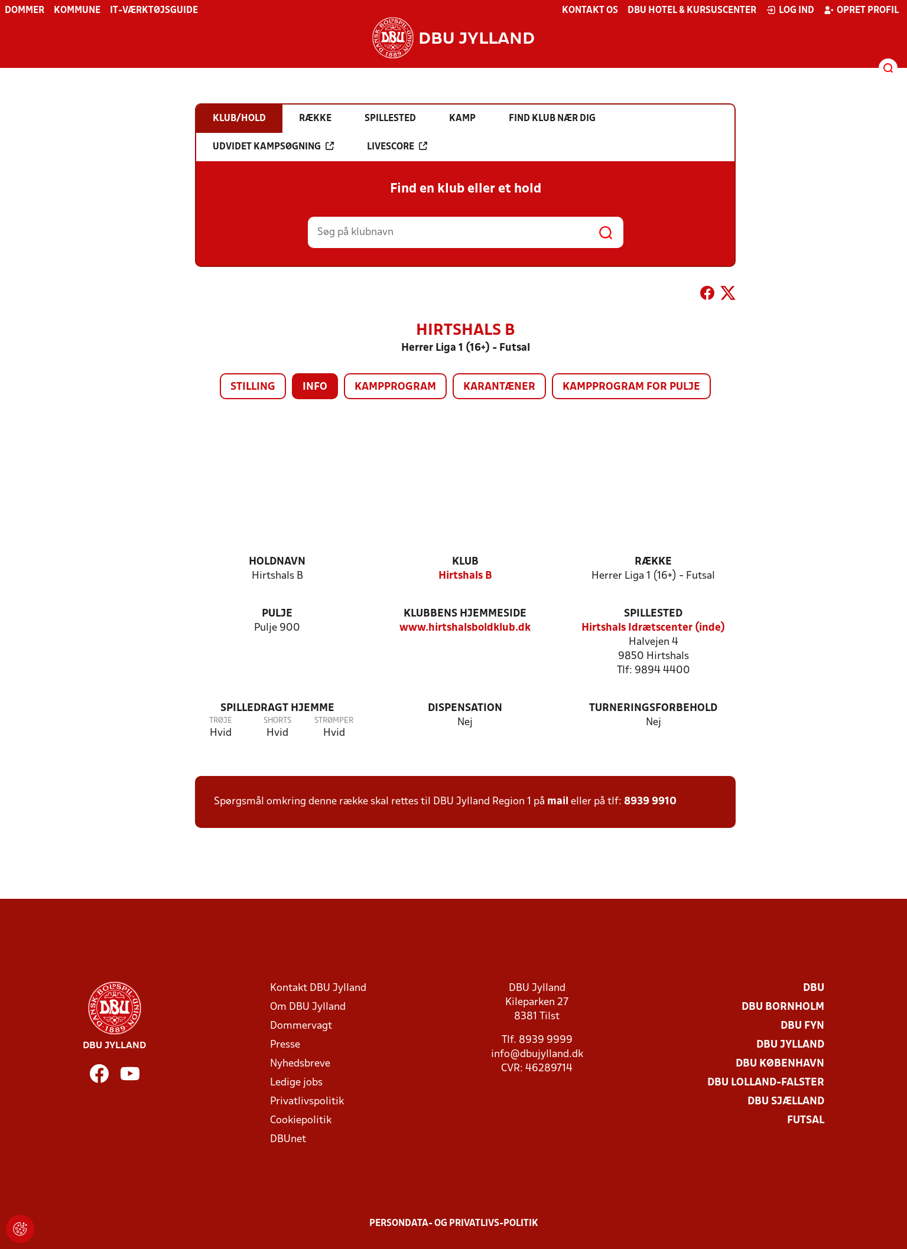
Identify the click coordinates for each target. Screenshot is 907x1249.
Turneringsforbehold (653, 708)
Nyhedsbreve (300, 1064)
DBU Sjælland (785, 1102)
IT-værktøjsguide (154, 10)
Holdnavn (277, 562)
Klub (465, 562)
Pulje (277, 614)
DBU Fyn (802, 1026)
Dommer (24, 10)
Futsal (805, 1121)
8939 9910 (650, 802)
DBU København (780, 1064)
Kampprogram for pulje (631, 387)
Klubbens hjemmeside (465, 614)
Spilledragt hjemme (277, 708)
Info (315, 387)
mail (557, 802)
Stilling (252, 387)
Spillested (653, 614)
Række (653, 562)
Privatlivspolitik (307, 1102)
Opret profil (861, 10)
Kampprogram (395, 387)
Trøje (220, 721)
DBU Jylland (790, 1045)
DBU (813, 988)
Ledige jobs (296, 1083)
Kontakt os (590, 10)
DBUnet (288, 1139)
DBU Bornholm (783, 1007)
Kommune (77, 10)
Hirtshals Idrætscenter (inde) (653, 628)
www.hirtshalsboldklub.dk (465, 628)
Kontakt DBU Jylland (318, 988)
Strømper (333, 721)
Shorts (277, 721)
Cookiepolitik (300, 1121)
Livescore (397, 146)
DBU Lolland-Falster (765, 1083)
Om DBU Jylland (308, 1007)
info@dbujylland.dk (537, 1054)
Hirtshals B (465, 576)
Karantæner (499, 387)
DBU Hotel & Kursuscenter (692, 10)
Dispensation (465, 708)
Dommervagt (301, 1026)
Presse (285, 1045)
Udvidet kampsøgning (273, 146)
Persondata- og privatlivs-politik (453, 1223)
